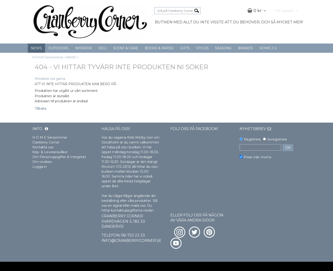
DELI (103, 48)
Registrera (252, 139)
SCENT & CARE (125, 48)
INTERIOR (83, 48)
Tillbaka (40, 108)
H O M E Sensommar (47, 57)
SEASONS (223, 48)
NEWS (36, 48)
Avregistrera (277, 139)
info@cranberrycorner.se (131, 240)
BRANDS (245, 48)
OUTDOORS (58, 48)
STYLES (202, 48)
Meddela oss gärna (50, 79)
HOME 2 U (268, 48)
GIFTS (185, 48)
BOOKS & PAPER (159, 48)
